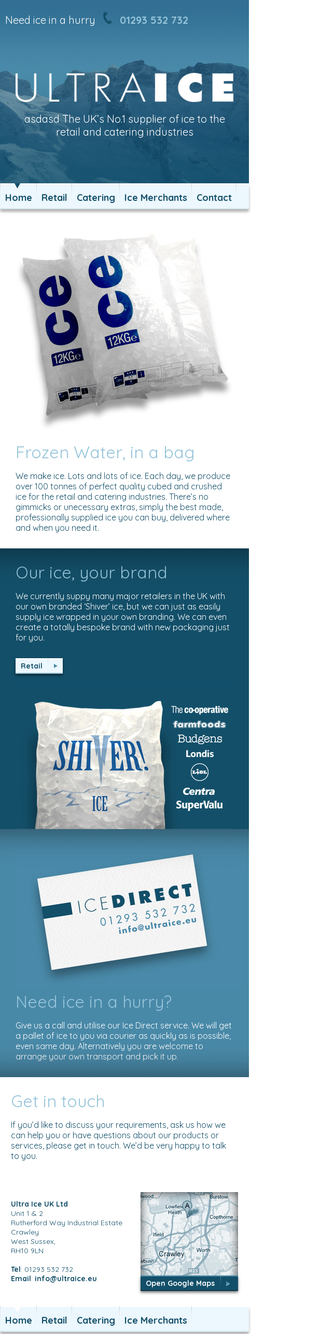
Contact (214, 198)
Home (18, 198)
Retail (54, 198)
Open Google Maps (180, 1283)
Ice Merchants (155, 198)
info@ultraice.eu (66, 1278)
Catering (96, 198)
